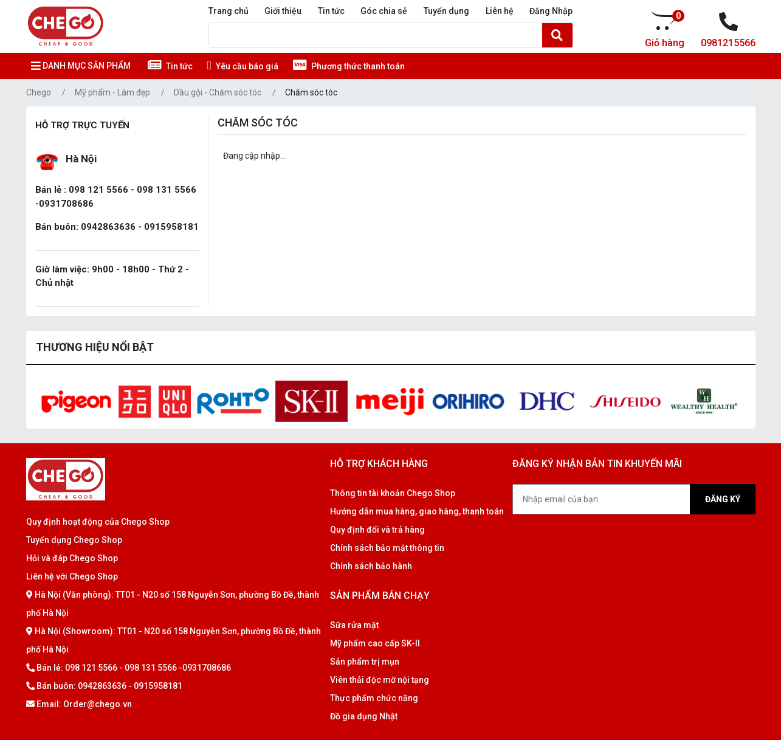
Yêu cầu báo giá (242, 66)
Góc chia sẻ (383, 11)
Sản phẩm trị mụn (364, 661)
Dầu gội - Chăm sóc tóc (217, 92)
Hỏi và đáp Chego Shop (72, 558)
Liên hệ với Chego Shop (72, 576)
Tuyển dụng (446, 11)
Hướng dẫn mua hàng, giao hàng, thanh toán (417, 511)
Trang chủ (228, 11)
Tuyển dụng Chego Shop (74, 540)
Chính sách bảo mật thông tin (387, 548)
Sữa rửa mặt (354, 625)
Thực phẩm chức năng (374, 698)
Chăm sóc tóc (311, 92)
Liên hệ (500, 11)
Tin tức (331, 11)
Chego (38, 92)
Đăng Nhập (551, 11)
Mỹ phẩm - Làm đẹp (112, 92)
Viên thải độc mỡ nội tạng (379, 680)
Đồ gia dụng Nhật (363, 716)
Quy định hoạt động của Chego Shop (98, 522)
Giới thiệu (282, 11)
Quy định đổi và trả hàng (377, 529)
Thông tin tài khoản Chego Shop (392, 493)
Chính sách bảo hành (371, 566)
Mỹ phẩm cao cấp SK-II (375, 643)
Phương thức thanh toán (349, 66)
